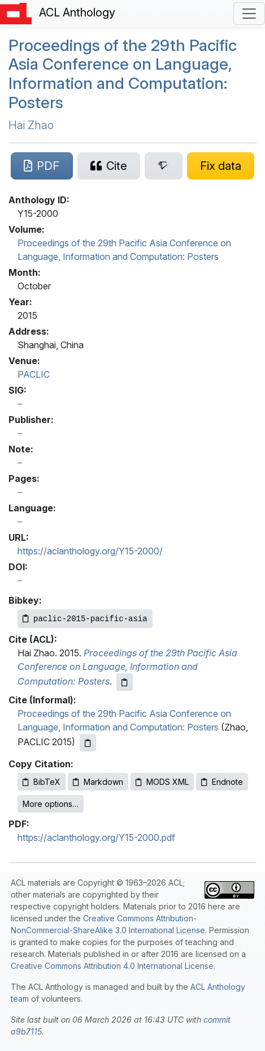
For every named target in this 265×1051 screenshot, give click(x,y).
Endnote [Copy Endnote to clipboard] (222, 782)
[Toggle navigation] (249, 13)
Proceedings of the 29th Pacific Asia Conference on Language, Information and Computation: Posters (122, 74)
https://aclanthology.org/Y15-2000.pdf (96, 837)
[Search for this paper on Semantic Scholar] (164, 166)
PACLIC (34, 374)
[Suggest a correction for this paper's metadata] (221, 166)
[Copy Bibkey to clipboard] (85, 618)
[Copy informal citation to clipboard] (88, 742)
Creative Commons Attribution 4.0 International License (112, 966)
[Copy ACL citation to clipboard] (124, 682)
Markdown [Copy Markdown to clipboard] (98, 782)
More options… (51, 804)
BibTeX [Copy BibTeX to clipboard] (41, 782)
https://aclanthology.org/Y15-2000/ (90, 551)
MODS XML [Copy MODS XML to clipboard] (162, 782)
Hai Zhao (31, 125)
